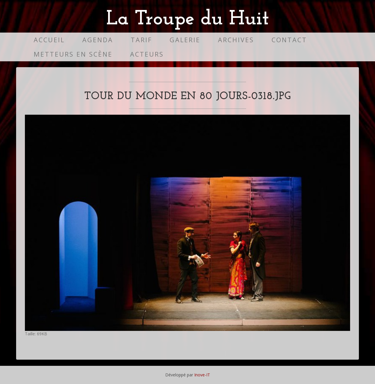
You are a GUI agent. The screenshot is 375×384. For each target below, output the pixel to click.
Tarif (141, 39)
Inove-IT (202, 375)
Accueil (49, 39)
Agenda (97, 39)
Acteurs (147, 54)
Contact (289, 39)
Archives (236, 39)
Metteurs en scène (73, 54)
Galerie (185, 39)
